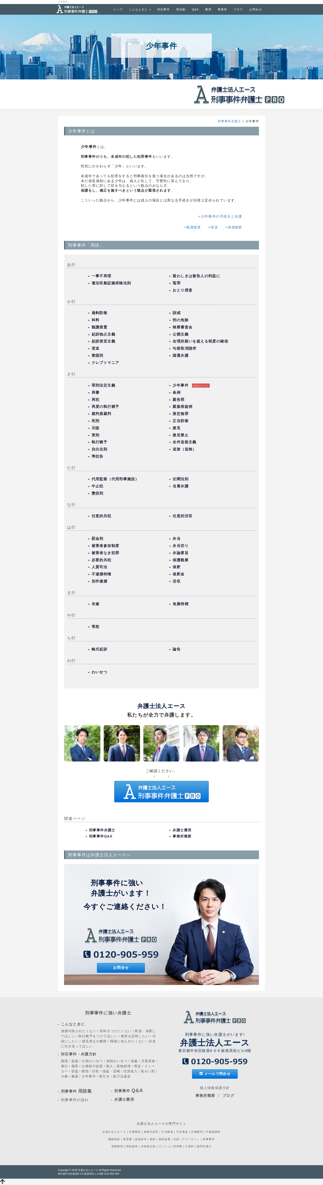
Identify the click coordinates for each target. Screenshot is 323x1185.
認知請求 (141, 1139)
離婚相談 (114, 1139)
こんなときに (140, 9)
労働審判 (197, 1131)
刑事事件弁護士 (229, 121)
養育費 (127, 1139)
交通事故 (135, 1131)
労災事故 (182, 1131)
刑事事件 (209, 1139)
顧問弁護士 (204, 1146)
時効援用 (132, 1146)
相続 (153, 1139)
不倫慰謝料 (213, 1131)
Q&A (195, 9)
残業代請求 (151, 1131)
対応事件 (163, 9)
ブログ (238, 9)
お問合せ (255, 9)
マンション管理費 (170, 1146)
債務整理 (117, 1146)
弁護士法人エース (114, 1131)
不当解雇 (167, 1131)
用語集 (180, 9)
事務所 (222, 9)
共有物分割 (148, 1146)
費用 (208, 9)
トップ (118, 9)
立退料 (189, 1146)
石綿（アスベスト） (186, 1139)
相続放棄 (165, 1139)
